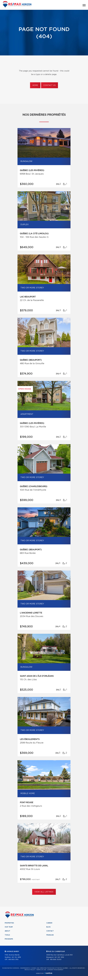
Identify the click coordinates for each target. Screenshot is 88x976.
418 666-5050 (55, 959)
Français (50, 935)
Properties (9, 923)
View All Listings (44, 892)
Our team (9, 927)
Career (49, 923)
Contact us (49, 85)
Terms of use (41, 969)
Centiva (48, 973)
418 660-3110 (13, 959)
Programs (9, 939)
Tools (7, 935)
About (7, 931)
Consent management (55, 969)
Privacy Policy (30, 969)
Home (35, 85)
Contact (50, 931)
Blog (48, 927)
